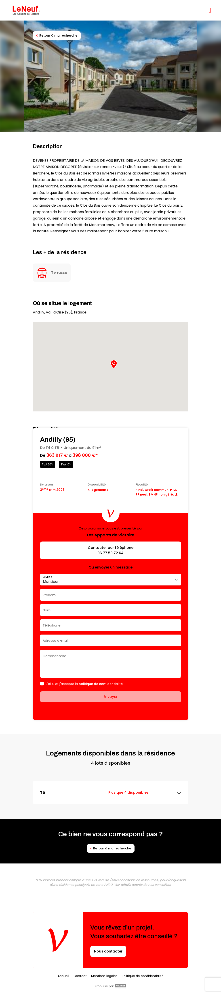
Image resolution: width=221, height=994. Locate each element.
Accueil (63, 976)
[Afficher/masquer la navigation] (210, 10)
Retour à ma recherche (56, 35)
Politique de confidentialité (143, 976)
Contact (80, 976)
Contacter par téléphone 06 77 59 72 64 (110, 550)
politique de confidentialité (101, 684)
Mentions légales (104, 976)
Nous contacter (108, 951)
